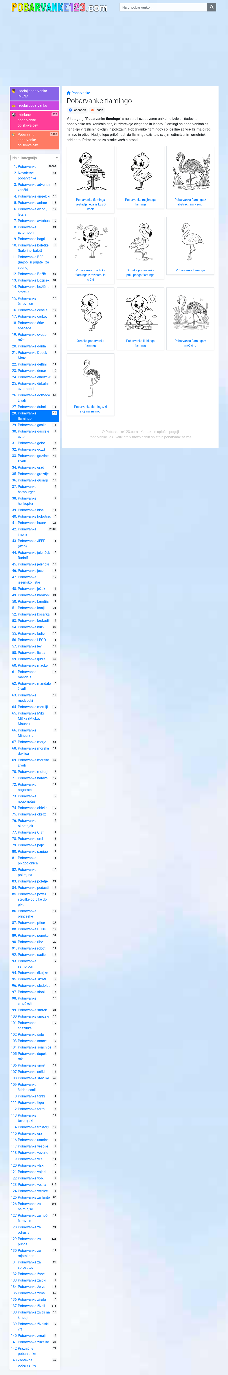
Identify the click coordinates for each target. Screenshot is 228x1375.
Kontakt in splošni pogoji (159, 432)
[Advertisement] (114, 47)
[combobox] (34, 158)
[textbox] (35, 158)
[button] (34, 94)
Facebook (77, 110)
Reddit (97, 110)
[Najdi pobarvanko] (211, 7)
